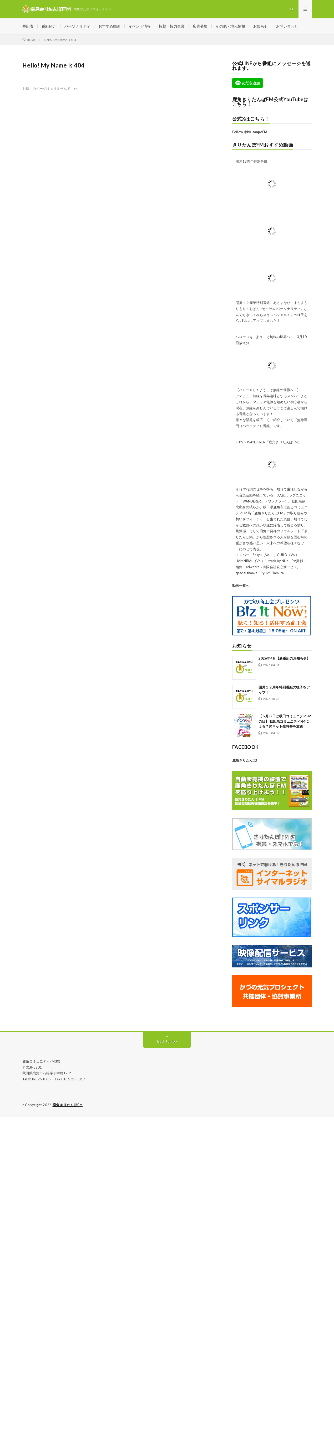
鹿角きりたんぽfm (246, 760)
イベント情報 (140, 26)
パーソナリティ (77, 26)
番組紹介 (49, 26)
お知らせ (260, 26)
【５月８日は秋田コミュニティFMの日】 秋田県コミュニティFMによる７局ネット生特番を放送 (285, 721)
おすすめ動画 (109, 26)
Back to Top (167, 1041)
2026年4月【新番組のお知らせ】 (284, 658)
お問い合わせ (287, 26)
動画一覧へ (240, 585)
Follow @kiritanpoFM (249, 132)
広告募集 (200, 26)
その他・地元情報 (230, 26)
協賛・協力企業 (172, 26)
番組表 (27, 26)
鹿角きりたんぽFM (68, 1105)
